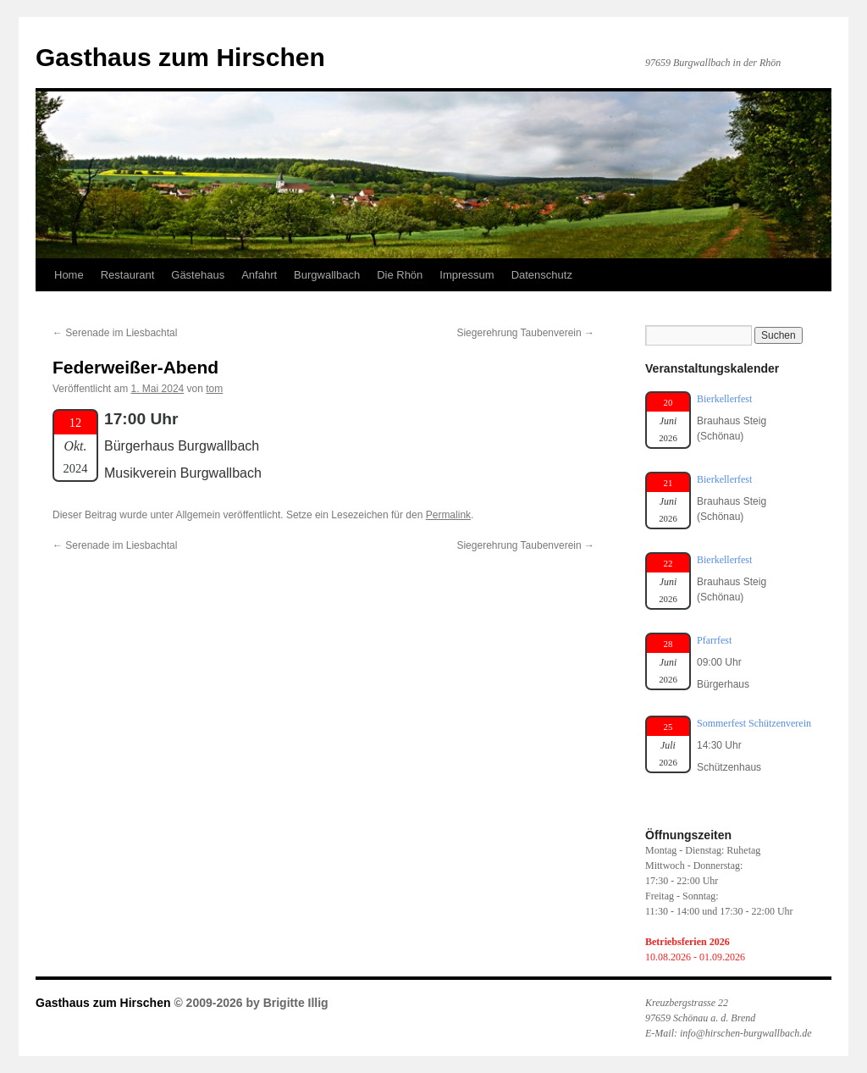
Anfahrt (259, 274)
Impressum (466, 274)
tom (214, 389)
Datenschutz (541, 274)
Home (69, 274)
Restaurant (128, 274)
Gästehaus (197, 274)
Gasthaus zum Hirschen (180, 57)
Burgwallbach (327, 274)
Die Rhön (399, 274)
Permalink (448, 515)
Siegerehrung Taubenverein (525, 333)
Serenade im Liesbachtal (114, 333)
